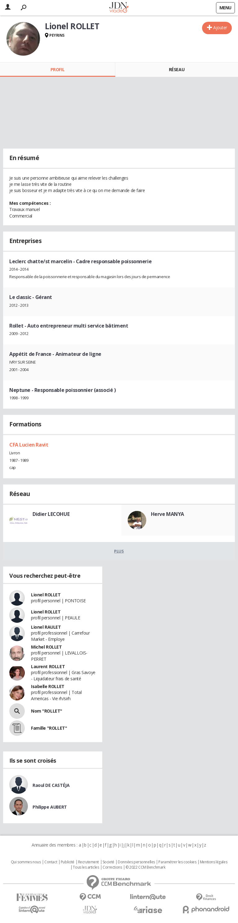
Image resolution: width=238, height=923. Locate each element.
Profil (57, 69)
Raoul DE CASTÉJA (51, 785)
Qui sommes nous (26, 862)
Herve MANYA (167, 514)
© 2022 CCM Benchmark (145, 867)
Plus (119, 551)
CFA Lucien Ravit (28, 444)
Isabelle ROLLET (47, 686)
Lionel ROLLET (46, 595)
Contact (50, 862)
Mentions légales (213, 862)
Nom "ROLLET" (46, 711)
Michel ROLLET (46, 647)
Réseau (176, 69)
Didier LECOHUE (51, 514)
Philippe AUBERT (50, 807)
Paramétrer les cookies (177, 862)
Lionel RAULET (46, 627)
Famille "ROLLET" (49, 728)
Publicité (67, 862)
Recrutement (88, 862)
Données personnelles (136, 862)
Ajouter (220, 27)
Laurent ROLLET (48, 666)
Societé (108, 862)
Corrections (112, 867)
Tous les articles (86, 867)
